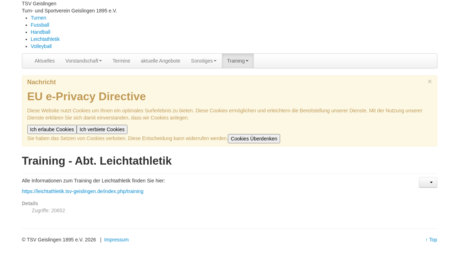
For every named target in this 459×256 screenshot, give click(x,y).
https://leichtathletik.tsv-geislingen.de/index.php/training (82, 191)
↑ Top (431, 239)
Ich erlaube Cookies (52, 129)
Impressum (116, 239)
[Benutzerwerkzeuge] (428, 182)
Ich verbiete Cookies (102, 129)
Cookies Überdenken (254, 139)
